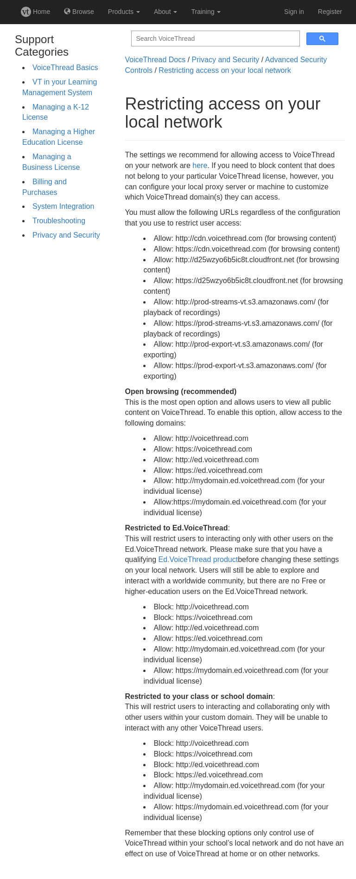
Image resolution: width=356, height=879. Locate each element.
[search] (214, 38)
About (165, 11)
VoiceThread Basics (65, 67)
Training (206, 11)
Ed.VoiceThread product (198, 559)
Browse (79, 11)
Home (35, 11)
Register (330, 11)
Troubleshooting (58, 221)
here (199, 165)
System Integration (63, 206)
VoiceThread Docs (155, 60)
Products (124, 11)
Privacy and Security (66, 235)
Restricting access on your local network (225, 70)
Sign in (294, 11)
